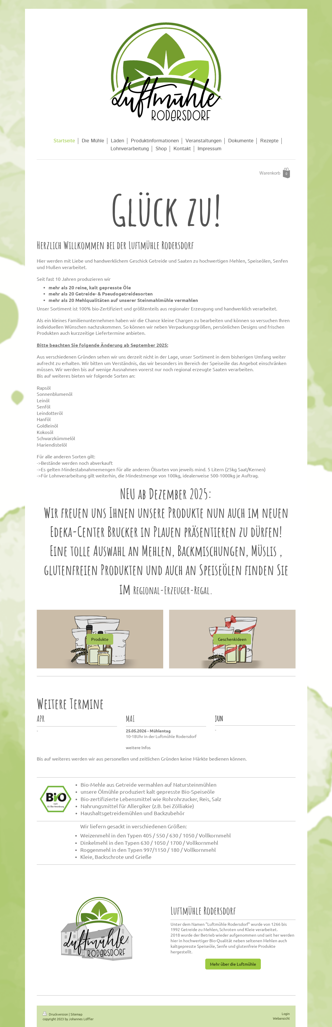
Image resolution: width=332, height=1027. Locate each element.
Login (286, 1013)
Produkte (100, 639)
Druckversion (56, 1014)
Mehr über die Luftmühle (233, 964)
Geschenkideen (232, 639)
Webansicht (281, 1018)
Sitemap (76, 1014)
